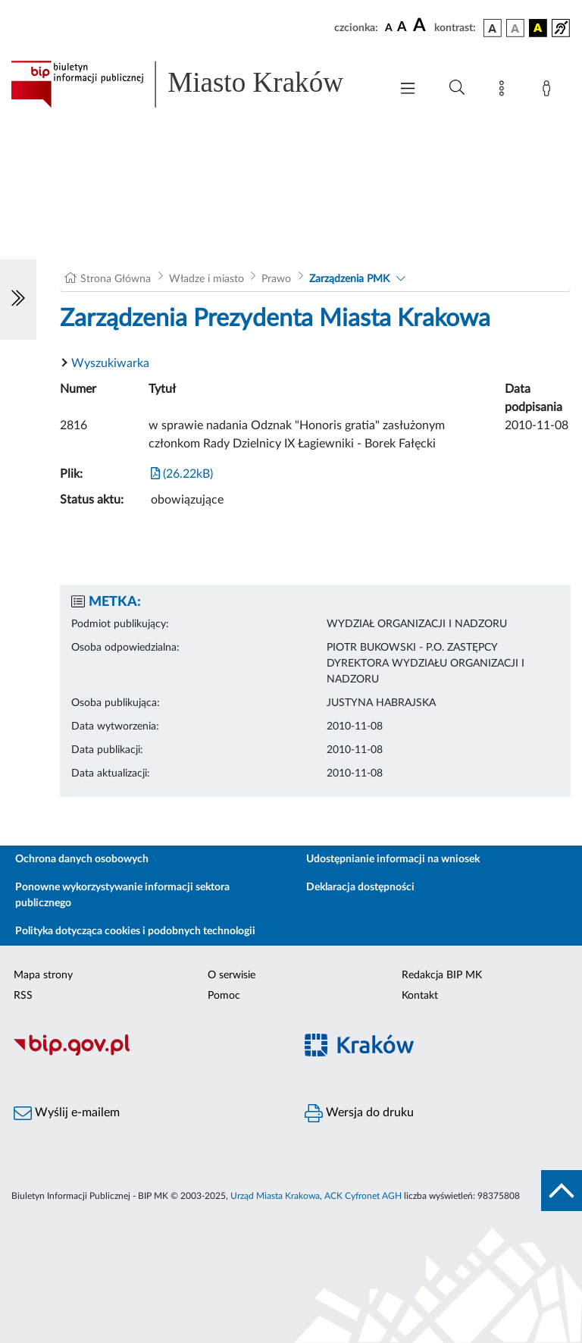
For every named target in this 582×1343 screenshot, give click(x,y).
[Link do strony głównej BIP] (192, 84)
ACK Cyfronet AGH (363, 1195)
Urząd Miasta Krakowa (275, 1195)
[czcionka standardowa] (389, 27)
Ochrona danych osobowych (82, 859)
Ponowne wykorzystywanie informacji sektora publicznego (122, 895)
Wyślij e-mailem (67, 1113)
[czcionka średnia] (402, 27)
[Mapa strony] (505, 91)
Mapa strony (43, 975)
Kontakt (420, 995)
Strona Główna (115, 279)
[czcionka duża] (421, 25)
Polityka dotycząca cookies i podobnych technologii (135, 931)
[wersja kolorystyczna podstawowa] (492, 28)
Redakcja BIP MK (442, 975)
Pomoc (224, 995)
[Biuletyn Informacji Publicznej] (145, 1053)
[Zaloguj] (549, 91)
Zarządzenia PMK (349, 279)
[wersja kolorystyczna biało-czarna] (515, 28)
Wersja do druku (359, 1113)
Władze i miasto (206, 279)
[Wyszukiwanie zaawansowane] (457, 88)
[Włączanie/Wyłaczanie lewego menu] (18, 299)
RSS (23, 995)
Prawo (276, 279)
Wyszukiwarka (110, 363)
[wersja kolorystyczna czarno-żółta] (538, 28)
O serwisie (231, 975)
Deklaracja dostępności (360, 887)
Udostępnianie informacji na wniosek (393, 859)
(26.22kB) (182, 474)
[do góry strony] (561, 1190)
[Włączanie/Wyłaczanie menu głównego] (407, 90)
